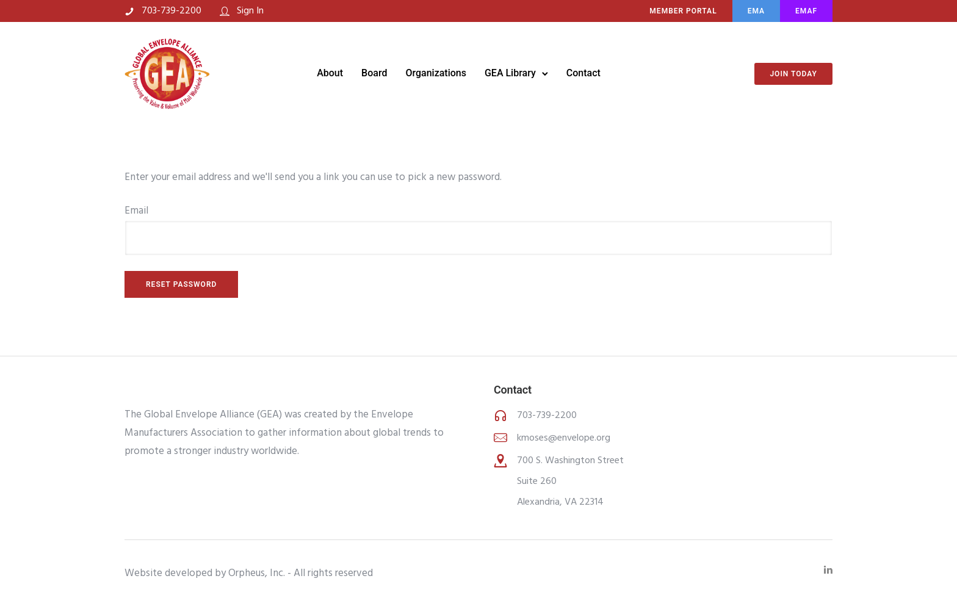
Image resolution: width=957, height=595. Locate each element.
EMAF (806, 11)
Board (374, 73)
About (330, 73)
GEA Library (510, 73)
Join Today (793, 74)
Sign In (250, 11)
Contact (583, 73)
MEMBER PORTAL (683, 11)
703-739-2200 (171, 11)
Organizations (435, 73)
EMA (756, 11)
